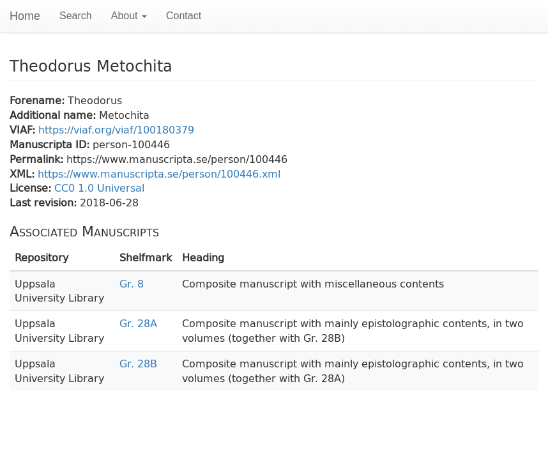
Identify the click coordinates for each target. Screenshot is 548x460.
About (129, 15)
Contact (183, 15)
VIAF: (24, 129)
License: (32, 187)
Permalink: (38, 159)
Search (75, 15)
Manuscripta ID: (51, 144)
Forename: (39, 100)
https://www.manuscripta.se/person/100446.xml (159, 173)
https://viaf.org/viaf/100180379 (116, 129)
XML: (24, 173)
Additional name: (54, 115)
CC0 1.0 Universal (99, 187)
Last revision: (45, 202)
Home (25, 16)
